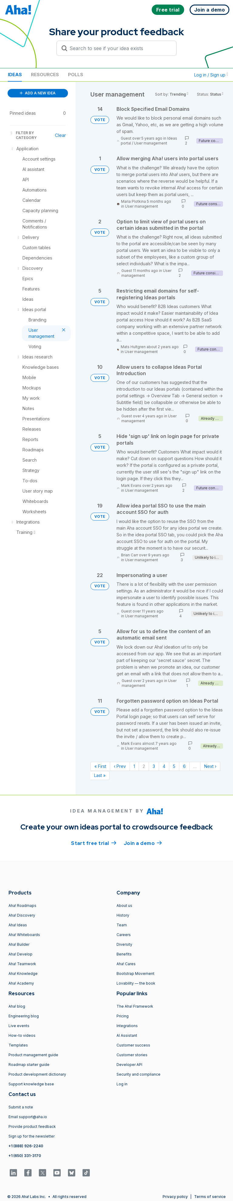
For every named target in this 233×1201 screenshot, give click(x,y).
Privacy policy (175, 1196)
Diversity (124, 944)
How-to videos (21, 1035)
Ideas (15, 74)
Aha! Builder (18, 944)
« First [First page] (100, 766)
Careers (123, 934)
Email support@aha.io (27, 1116)
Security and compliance (138, 1074)
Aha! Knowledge (23, 973)
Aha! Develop (20, 954)
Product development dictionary (37, 1074)
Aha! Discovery (21, 915)
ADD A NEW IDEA (38, 93)
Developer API (129, 1064)
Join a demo (143, 843)
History (122, 915)
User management (150, 143)
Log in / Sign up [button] (211, 74)
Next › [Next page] (210, 766)
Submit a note (20, 1107)
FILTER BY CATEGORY (23, 135)
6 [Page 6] (184, 766)
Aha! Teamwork (22, 964)
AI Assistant (126, 1035)
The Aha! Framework (134, 1006)
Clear (60, 135)
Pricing (122, 1016)
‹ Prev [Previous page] (120, 766)
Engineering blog (23, 1016)
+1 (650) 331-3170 (24, 1155)
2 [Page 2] (144, 766)
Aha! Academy (21, 983)
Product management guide (33, 1055)
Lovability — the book (135, 983)
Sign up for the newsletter (31, 1136)
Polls (75, 74)
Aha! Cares (126, 964)
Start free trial (93, 843)
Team (121, 925)
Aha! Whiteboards (24, 934)
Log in (121, 1084)
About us (124, 905)
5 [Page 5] (174, 766)
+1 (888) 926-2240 (25, 1146)
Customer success (133, 1045)
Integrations (127, 1025)
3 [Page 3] (154, 766)
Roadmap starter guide (28, 1064)
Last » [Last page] (100, 775)
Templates (18, 1045)
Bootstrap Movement (135, 973)
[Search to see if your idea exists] (119, 48)
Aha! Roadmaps (22, 905)
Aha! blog (16, 1006)
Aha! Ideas (17, 925)
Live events (18, 1025)
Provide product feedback (32, 1126)
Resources (45, 74)
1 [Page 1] (134, 766)
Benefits (124, 954)
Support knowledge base (31, 1084)
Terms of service (210, 1196)
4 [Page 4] (164, 766)
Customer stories (131, 1055)
